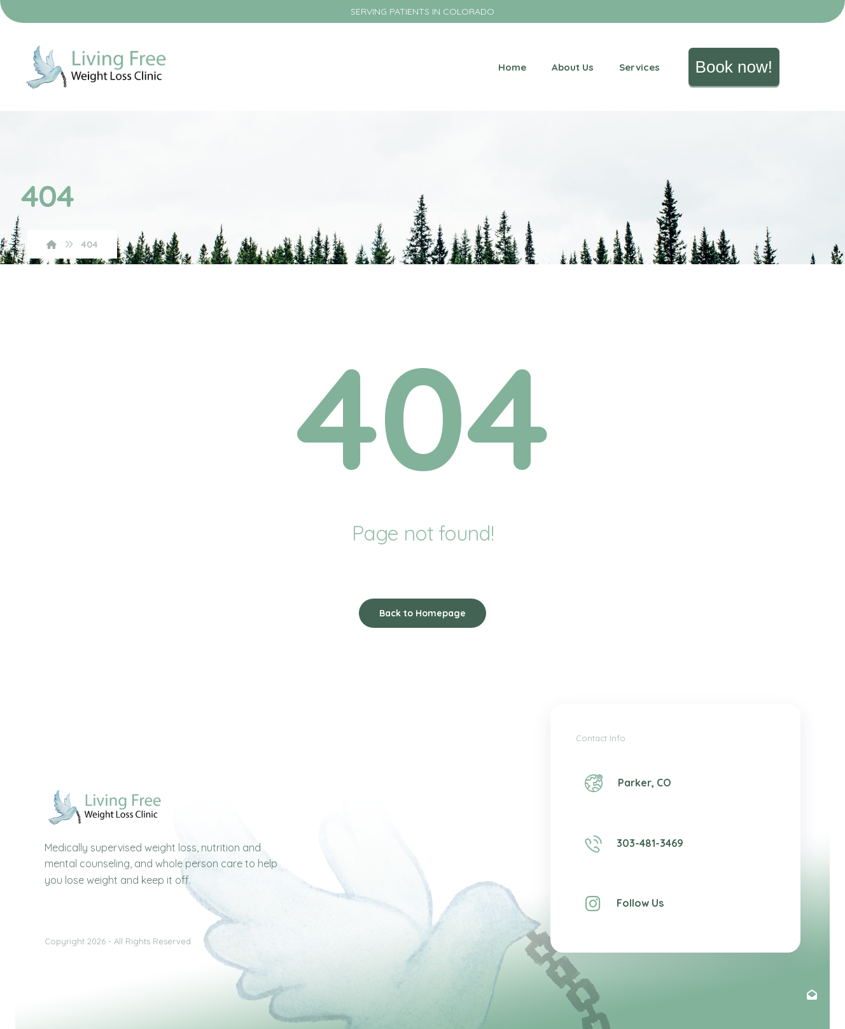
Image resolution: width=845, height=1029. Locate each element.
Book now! (733, 66)
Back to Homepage (422, 613)
